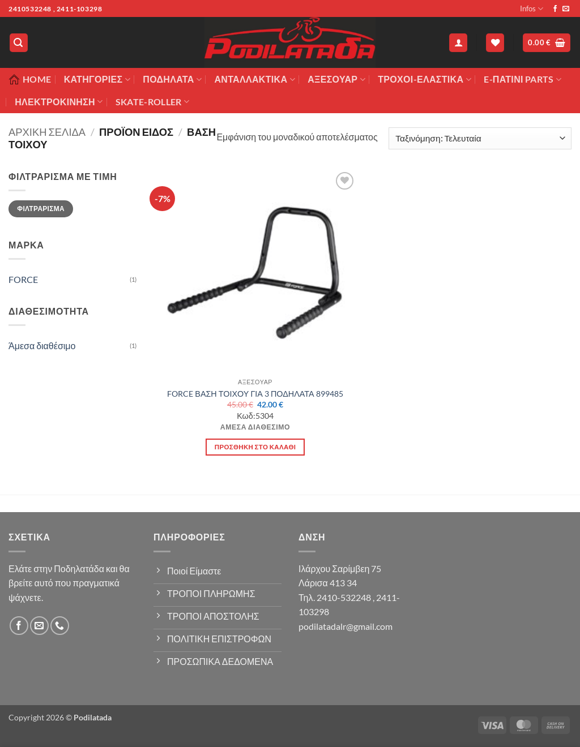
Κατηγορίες (97, 79)
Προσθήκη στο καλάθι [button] (255, 446)
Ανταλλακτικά (254, 79)
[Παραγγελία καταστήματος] (480, 138)
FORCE (23, 279)
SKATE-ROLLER (152, 102)
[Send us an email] (565, 9)
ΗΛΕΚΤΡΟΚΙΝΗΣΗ (59, 102)
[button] (19, 42)
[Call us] (59, 625)
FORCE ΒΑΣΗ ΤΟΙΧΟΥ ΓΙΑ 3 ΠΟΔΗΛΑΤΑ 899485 (255, 393)
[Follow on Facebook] (555, 9)
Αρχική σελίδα (47, 132)
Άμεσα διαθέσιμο (41, 345)
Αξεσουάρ (336, 79)
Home (29, 79)
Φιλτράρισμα (41, 208)
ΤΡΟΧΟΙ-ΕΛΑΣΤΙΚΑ (424, 79)
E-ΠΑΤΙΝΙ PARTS (522, 79)
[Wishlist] (495, 42)
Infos (531, 8)
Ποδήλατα (172, 79)
